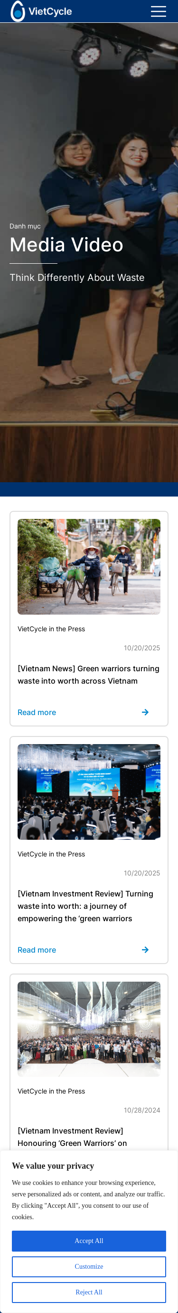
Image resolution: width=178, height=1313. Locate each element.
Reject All (88, 1292)
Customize (89, 1266)
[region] (89, 1231)
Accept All (89, 1240)
